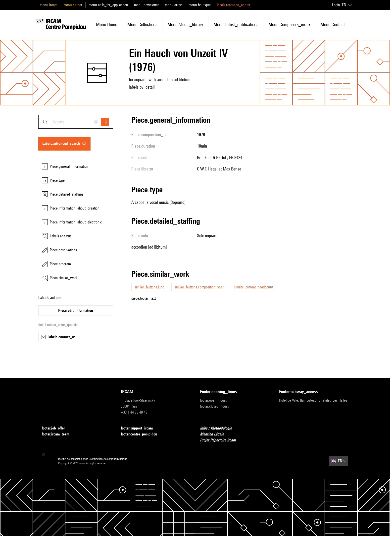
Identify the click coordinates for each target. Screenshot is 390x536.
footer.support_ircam (140, 428)
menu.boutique (200, 4)
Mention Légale (215, 434)
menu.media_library (185, 24)
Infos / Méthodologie (219, 428)
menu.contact (332, 24)
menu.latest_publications (235, 24)
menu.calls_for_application (108, 4)
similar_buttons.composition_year (199, 287)
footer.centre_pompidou (142, 434)
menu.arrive (174, 4)
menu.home (106, 24)
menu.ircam (48, 4)
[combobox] (75, 122)
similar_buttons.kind (149, 287)
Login (336, 4)
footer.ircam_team (58, 434)
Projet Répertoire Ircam (221, 440)
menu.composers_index (289, 24)
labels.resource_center (233, 4)
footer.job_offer (56, 428)
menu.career (72, 4)
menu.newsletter (146, 4)
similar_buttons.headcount (253, 287)
